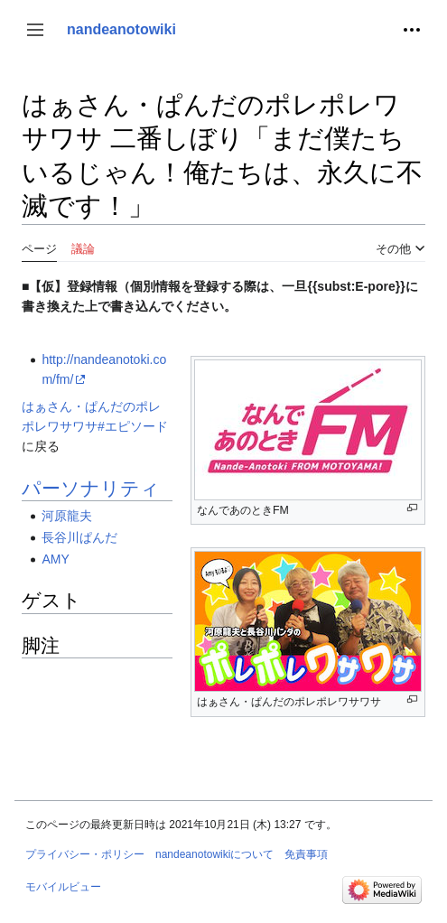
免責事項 (306, 854)
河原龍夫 (67, 515)
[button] (35, 30)
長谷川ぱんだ (79, 537)
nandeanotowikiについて (214, 854)
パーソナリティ (91, 488)
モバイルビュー (63, 887)
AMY (55, 559)
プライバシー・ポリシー (84, 854)
